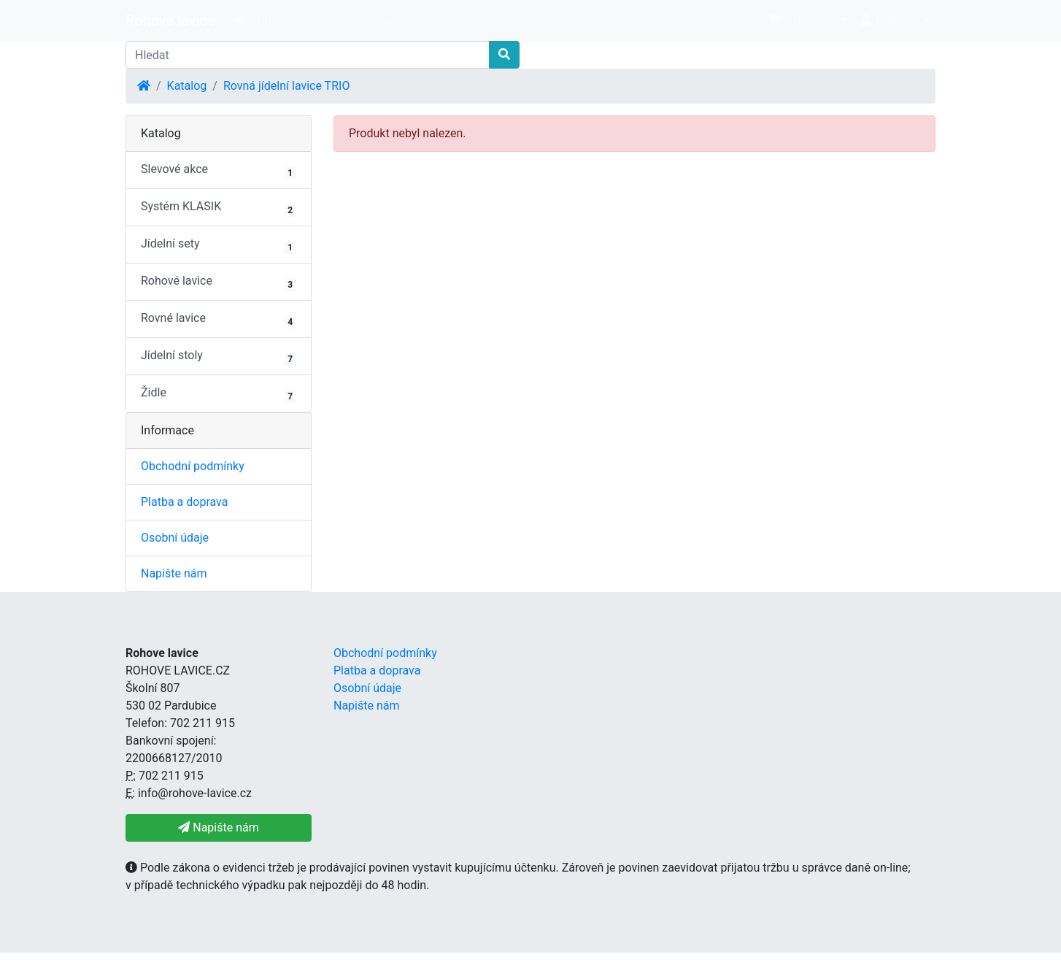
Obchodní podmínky (308, 20)
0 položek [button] (802, 20)
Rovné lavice (218, 319)
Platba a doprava (184, 502)
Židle (218, 394)
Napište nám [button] (218, 827)
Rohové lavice (218, 282)
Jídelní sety (218, 245)
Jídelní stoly (218, 357)
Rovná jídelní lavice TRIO (286, 86)
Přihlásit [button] (889, 20)
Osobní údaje (175, 538)
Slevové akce (218, 171)
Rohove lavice (170, 20)
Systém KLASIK (218, 208)
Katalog (187, 86)
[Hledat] (308, 55)
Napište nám (174, 573)
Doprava (393, 20)
